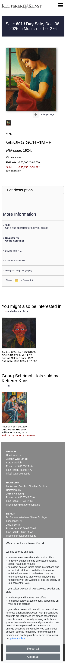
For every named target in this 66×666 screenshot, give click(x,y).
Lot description (20, 190)
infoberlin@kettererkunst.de (21, 535)
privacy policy (17, 638)
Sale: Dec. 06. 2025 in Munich (33, 26)
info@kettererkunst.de (18, 473)
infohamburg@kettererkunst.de (23, 504)
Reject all (33, 648)
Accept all (33, 656)
